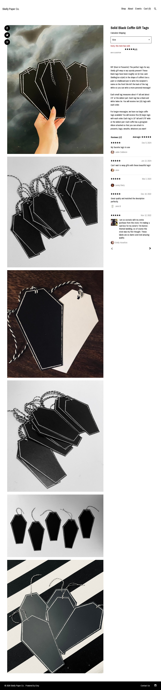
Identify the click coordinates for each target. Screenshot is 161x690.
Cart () (147, 8)
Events (138, 8)
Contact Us (145, 685)
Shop (123, 8)
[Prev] (112, 248)
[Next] (150, 248)
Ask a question (116, 53)
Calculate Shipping (118, 32)
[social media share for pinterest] (7, 42)
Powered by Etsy (32, 685)
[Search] (155, 9)
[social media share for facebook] (7, 28)
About (130, 8)
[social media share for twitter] (7, 35)
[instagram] (155, 685)
